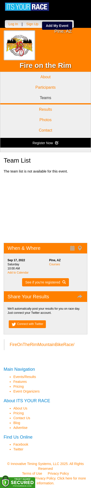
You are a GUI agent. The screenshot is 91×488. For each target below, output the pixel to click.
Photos (46, 120)
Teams (45, 98)
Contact (45, 130)
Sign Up (32, 24)
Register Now (45, 143)
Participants (45, 87)
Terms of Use (32, 473)
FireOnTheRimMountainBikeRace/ (42, 344)
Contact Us (21, 418)
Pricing (18, 386)
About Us (20, 408)
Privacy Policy (58, 473)
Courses (54, 264)
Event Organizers (26, 391)
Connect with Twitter (27, 324)
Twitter (18, 449)
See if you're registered (45, 282)
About (46, 77)
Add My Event (57, 26)
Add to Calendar (18, 272)
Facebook (20, 444)
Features (20, 382)
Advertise (20, 428)
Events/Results (24, 377)
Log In (13, 24)
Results (45, 109)
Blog (16, 423)
